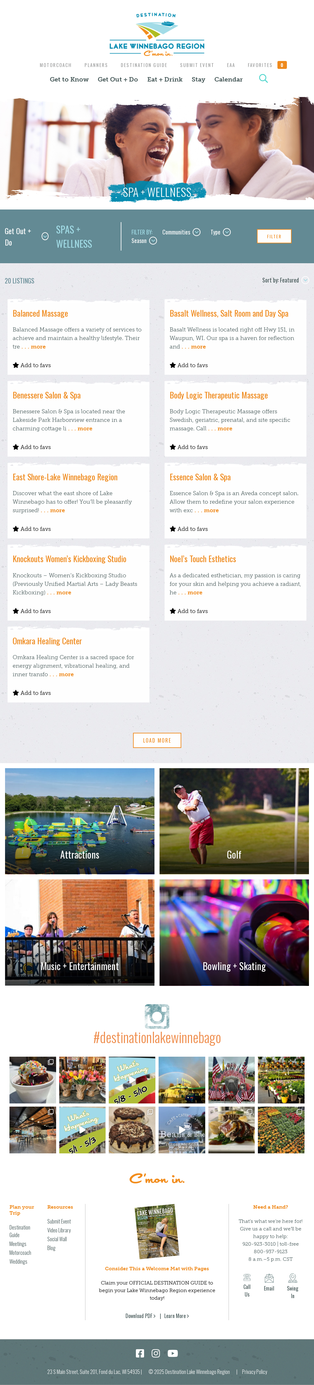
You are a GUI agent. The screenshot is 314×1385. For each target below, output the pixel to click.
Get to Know (69, 79)
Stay (198, 79)
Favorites (271, 64)
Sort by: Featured (285, 280)
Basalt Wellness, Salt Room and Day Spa (229, 313)
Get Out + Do (118, 79)
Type (221, 232)
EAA (234, 64)
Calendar (228, 79)
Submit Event (198, 64)
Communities (181, 232)
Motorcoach (52, 64)
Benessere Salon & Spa (47, 395)
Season (144, 240)
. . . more (33, 346)
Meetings (17, 1244)
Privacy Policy (254, 1372)
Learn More (175, 1316)
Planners (94, 64)
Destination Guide (143, 64)
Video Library (59, 1230)
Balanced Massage (40, 313)
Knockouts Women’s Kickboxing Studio (69, 558)
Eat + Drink (165, 79)
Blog (51, 1248)
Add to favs (32, 365)
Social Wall (57, 1239)
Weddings (18, 1261)
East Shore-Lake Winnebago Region (65, 477)
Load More (157, 740)
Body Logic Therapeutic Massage (219, 395)
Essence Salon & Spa (200, 477)
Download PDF (138, 1316)
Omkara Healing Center (47, 641)
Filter (274, 236)
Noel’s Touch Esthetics (203, 558)
